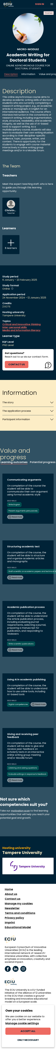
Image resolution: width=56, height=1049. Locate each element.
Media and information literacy (21, 330)
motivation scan (20, 810)
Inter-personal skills (14, 327)
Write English (14, 504)
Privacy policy (14, 918)
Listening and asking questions (23, 768)
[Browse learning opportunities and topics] (51, 4)
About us (11, 894)
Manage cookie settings (22, 1023)
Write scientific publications (21, 643)
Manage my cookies (19, 903)
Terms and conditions (20, 913)
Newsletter (12, 908)
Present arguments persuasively (23, 511)
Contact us (12, 899)
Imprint (10, 922)
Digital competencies (18, 704)
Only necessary (28, 1040)
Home (9, 889)
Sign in (39, 4)
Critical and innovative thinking (21, 324)
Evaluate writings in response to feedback (27, 774)
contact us (16, 364)
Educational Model (18, 927)
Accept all (28, 1031)
